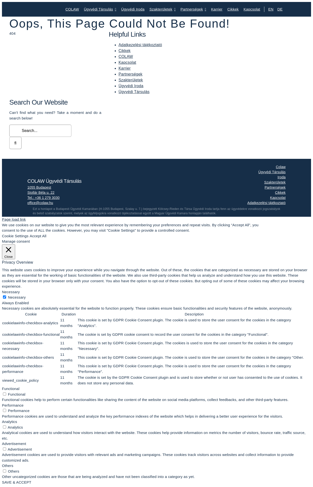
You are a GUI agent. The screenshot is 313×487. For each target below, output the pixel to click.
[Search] (15, 143)
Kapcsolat (127, 62)
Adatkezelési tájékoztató (140, 45)
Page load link (14, 219)
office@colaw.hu (40, 203)
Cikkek (125, 51)
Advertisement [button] (14, 444)
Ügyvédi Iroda (131, 86)
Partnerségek (131, 74)
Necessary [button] (11, 292)
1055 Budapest (39, 187)
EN (270, 9)
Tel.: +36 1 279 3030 (43, 198)
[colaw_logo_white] (51, 165)
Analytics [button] (9, 422)
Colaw (281, 167)
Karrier (125, 68)
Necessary (17, 297)
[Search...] (40, 131)
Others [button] (7, 466)
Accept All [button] (38, 236)
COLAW (126, 56)
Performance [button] (12, 405)
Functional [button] (10, 389)
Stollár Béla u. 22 (41, 193)
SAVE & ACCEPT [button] (16, 482)
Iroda (282, 177)
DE (279, 9)
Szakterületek (131, 80)
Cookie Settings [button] (15, 236)
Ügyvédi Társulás (134, 92)
